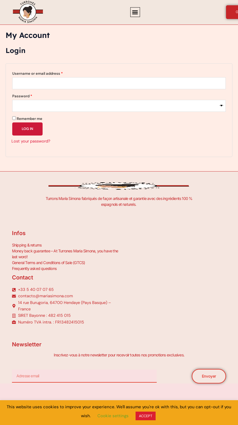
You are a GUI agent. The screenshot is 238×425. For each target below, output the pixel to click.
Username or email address (45, 73)
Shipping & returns (27, 245)
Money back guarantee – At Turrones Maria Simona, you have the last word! (65, 253)
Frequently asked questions (34, 268)
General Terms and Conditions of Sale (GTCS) (48, 262)
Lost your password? (30, 141)
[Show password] (221, 106)
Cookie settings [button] (113, 416)
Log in (27, 128)
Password (30, 95)
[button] (135, 12)
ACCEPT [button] (145, 416)
